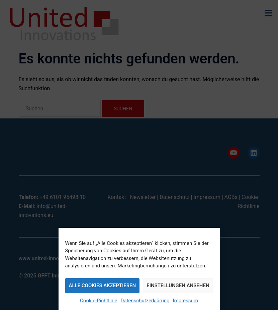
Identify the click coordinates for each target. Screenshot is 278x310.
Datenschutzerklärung (144, 301)
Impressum (185, 301)
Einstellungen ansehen (178, 285)
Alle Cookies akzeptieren (102, 285)
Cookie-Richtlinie (98, 301)
